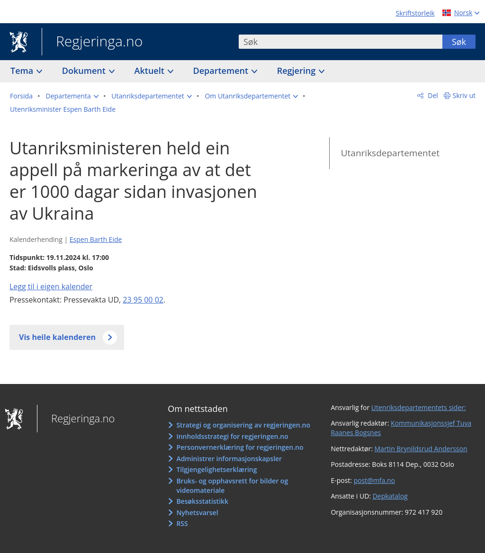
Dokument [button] (85, 70)
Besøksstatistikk (202, 501)
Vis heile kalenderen (57, 337)
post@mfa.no (374, 480)
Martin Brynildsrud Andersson (421, 448)
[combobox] (340, 42)
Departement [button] (222, 70)
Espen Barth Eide (96, 239)
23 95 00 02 (143, 299)
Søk (459, 41)
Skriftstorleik (415, 13)
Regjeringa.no (92, 42)
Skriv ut (464, 95)
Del (432, 95)
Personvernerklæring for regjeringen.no (239, 447)
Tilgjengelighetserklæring (216, 469)
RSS (182, 523)
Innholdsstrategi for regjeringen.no (232, 436)
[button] (72, 96)
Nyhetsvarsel (197, 512)
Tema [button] (23, 70)
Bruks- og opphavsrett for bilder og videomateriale (232, 485)
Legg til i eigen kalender (50, 286)
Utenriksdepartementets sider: (418, 407)
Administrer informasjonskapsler (229, 458)
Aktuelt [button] (151, 70)
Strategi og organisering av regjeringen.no (243, 424)
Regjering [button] (297, 70)
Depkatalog (390, 495)
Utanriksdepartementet (390, 153)
